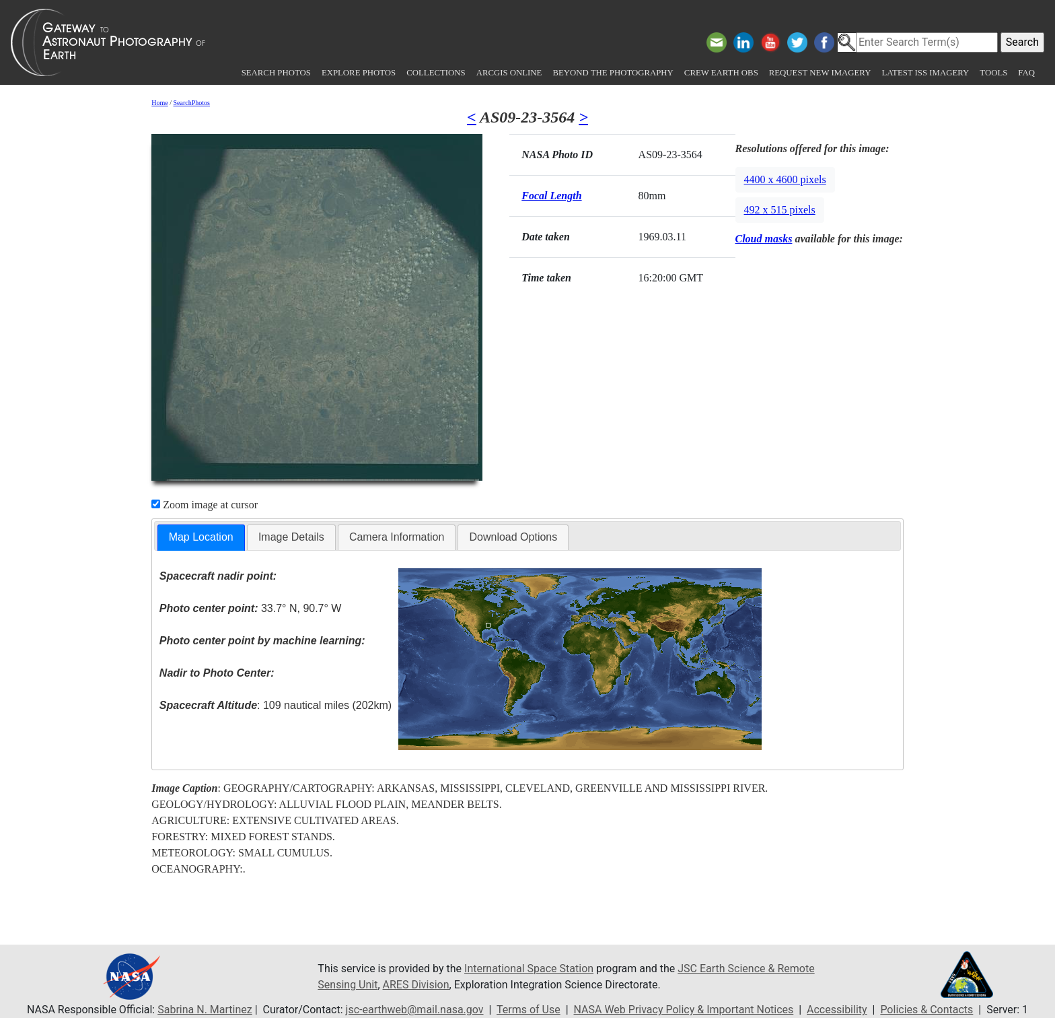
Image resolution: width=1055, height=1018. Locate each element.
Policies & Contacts (926, 1009)
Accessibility (837, 1009)
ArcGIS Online (509, 72)
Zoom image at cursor (204, 504)
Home (159, 102)
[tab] (201, 537)
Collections (435, 72)
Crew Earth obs (721, 72)
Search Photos (276, 72)
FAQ (1026, 72)
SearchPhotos (192, 102)
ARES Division (416, 984)
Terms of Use (528, 1009)
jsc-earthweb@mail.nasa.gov (415, 1009)
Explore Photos (359, 72)
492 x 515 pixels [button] (779, 209)
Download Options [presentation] (513, 537)
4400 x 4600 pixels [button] (785, 179)
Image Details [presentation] (291, 537)
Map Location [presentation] (201, 537)
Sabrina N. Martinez (204, 1009)
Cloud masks (764, 238)
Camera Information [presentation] (396, 537)
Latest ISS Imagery (925, 72)
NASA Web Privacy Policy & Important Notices (684, 1009)
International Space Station (528, 968)
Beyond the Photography (612, 72)
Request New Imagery (820, 72)
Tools (993, 72)
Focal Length (551, 195)
